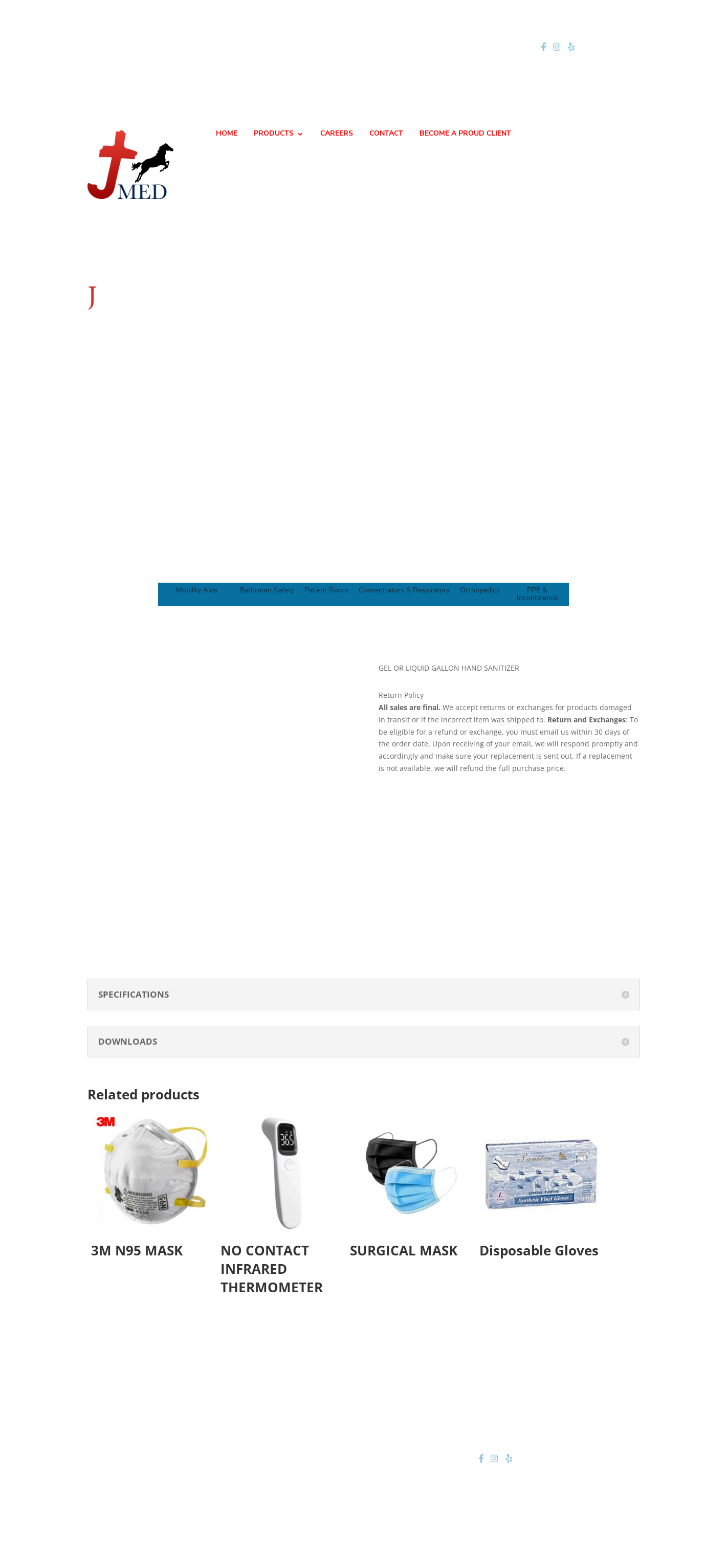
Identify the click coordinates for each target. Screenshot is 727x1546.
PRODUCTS (274, 134)
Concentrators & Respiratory (404, 590)
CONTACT (386, 134)
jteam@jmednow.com (368, 47)
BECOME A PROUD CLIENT (465, 134)
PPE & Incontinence (537, 594)
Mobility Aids (196, 590)
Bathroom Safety (267, 590)
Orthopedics (480, 590)
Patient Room (326, 590)
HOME (226, 134)
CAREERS (336, 134)
